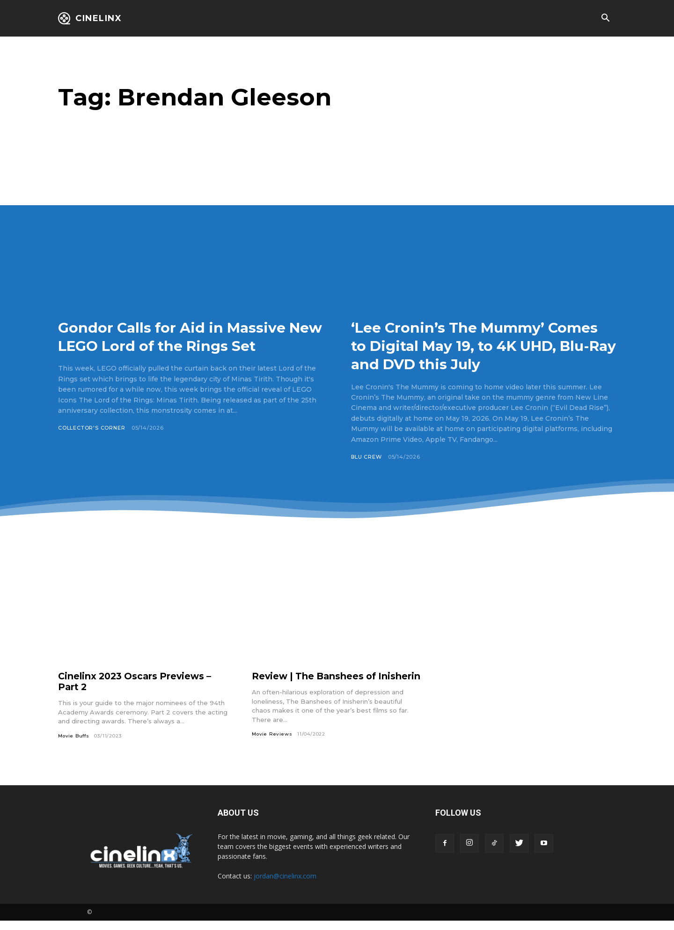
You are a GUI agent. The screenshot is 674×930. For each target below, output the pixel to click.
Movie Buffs (74, 736)
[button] (605, 19)
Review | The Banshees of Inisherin (316, 681)
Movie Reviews (272, 745)
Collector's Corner (91, 446)
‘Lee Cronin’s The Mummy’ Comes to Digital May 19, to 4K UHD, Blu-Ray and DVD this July (483, 345)
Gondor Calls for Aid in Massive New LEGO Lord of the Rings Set (186, 345)
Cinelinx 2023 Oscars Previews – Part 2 (137, 681)
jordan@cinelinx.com (285, 885)
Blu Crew (366, 457)
